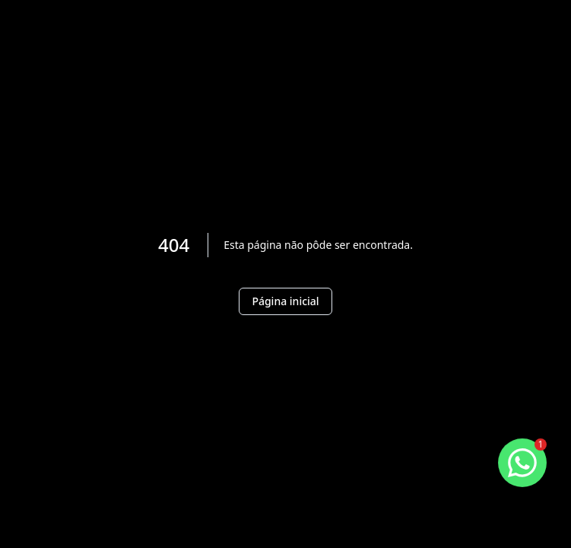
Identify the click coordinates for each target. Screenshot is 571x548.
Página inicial (285, 301)
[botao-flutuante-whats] (522, 462)
